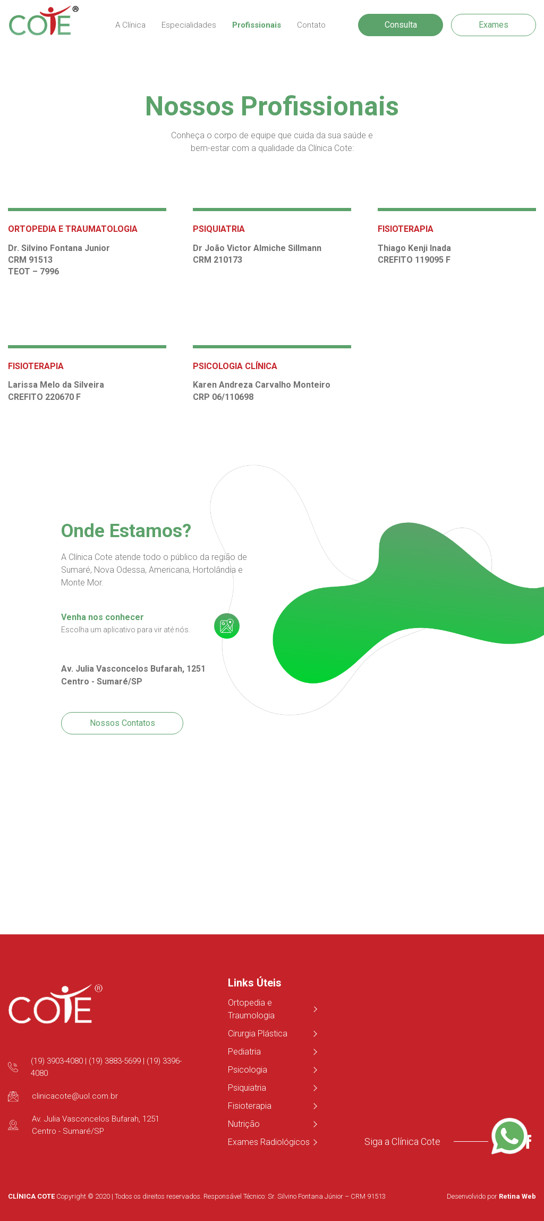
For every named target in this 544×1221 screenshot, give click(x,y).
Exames (493, 25)
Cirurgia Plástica (272, 1033)
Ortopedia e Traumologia (272, 1009)
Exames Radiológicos (272, 1142)
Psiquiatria (272, 1088)
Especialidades (189, 25)
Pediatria (272, 1052)
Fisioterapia (272, 1106)
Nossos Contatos (122, 723)
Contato (311, 25)
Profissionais (256, 25)
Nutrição (272, 1124)
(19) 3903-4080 (57, 1061)
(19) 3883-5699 (115, 1061)
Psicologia (272, 1070)
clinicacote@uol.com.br (75, 1096)
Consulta (401, 25)
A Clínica (130, 25)
